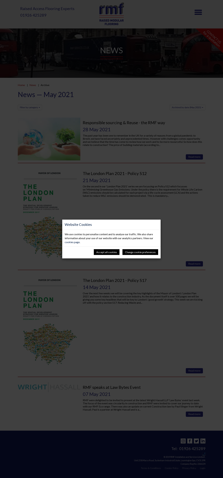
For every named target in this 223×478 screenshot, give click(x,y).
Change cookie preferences (140, 252)
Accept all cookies (106, 252)
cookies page (72, 242)
